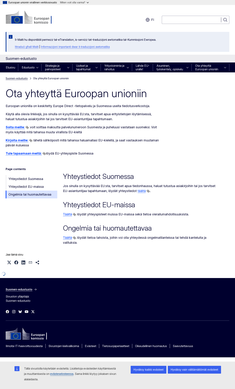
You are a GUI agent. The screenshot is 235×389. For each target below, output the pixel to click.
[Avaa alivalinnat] (38, 67)
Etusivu (10, 67)
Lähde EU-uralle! (142, 67)
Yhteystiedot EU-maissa (26, 186)
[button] (9, 262)
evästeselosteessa (62, 373)
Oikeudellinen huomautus (151, 346)
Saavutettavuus (183, 346)
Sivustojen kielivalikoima (63, 346)
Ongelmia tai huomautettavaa (29, 194)
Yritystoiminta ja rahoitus (114, 67)
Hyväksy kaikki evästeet (149, 369)
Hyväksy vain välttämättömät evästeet (194, 369)
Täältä (67, 214)
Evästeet (90, 346)
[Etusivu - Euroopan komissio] (34, 18)
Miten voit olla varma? (74, 2)
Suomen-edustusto (17, 78)
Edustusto (28, 67)
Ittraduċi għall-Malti (27, 46)
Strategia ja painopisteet (53, 67)
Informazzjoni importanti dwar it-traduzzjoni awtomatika (75, 46)
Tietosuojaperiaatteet (115, 346)
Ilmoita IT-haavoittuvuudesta (24, 346)
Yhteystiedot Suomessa (25, 179)
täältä (142, 191)
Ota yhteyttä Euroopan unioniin (206, 67)
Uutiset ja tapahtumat (83, 67)
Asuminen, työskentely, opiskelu (169, 67)
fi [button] (150, 20)
